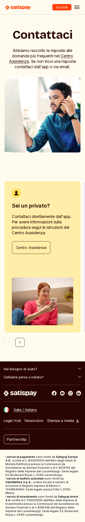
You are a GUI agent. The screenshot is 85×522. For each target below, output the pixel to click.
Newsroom (33, 420)
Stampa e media (63, 420)
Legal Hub (12, 420)
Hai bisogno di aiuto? (42, 369)
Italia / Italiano (25, 409)
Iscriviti (62, 7)
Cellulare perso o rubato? (42, 377)
